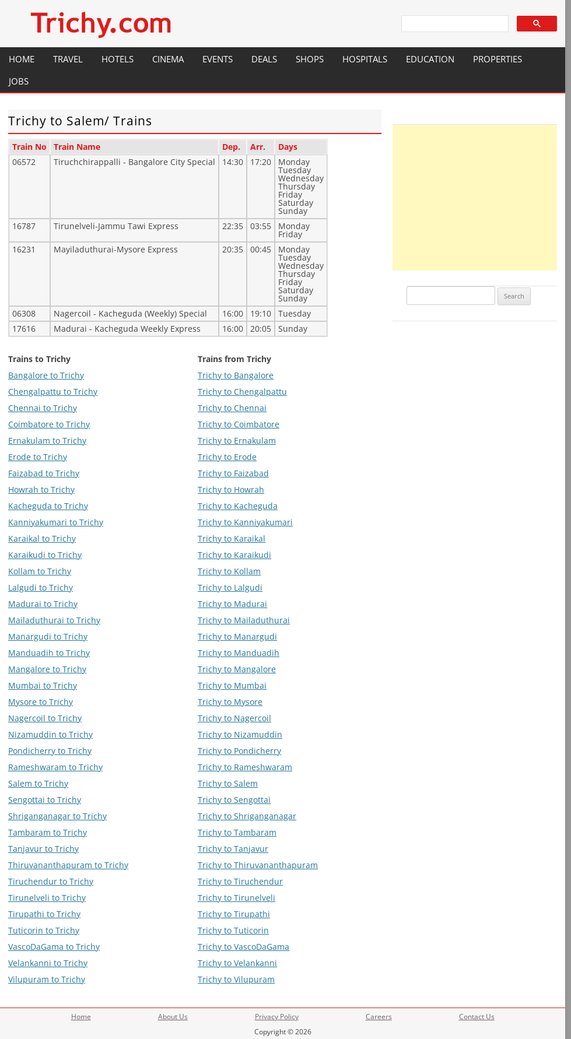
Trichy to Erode (227, 456)
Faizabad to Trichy (43, 473)
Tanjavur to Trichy (43, 848)
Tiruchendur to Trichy (50, 881)
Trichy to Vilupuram (236, 979)
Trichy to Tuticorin (233, 930)
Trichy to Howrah (231, 489)
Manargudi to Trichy (47, 636)
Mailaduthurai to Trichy (54, 620)
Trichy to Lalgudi (230, 587)
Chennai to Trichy (42, 407)
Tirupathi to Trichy (44, 913)
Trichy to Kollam (229, 571)
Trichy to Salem (228, 783)
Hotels (117, 59)
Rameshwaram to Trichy (55, 767)
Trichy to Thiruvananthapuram (258, 864)
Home (21, 59)
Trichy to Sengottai (234, 799)
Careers (379, 1017)
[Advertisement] (475, 198)
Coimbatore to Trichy (49, 424)
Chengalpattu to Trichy (52, 391)
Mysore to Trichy (40, 701)
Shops (310, 59)
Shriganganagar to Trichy (57, 816)
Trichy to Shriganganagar (247, 816)
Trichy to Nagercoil (234, 718)
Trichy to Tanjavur (233, 848)
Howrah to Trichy (41, 489)
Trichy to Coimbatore (238, 424)
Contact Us (477, 1017)
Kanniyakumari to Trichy (55, 522)
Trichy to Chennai (232, 407)
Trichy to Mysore (230, 701)
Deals (264, 59)
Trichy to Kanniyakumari (245, 522)
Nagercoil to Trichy (45, 718)
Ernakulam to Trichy (47, 440)
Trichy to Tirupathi (234, 913)
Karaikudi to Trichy (45, 554)
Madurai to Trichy (43, 603)
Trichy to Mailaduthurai (244, 620)
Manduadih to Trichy (49, 652)
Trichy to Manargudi (237, 636)
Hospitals (364, 59)
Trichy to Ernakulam (237, 440)
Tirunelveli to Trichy (47, 897)
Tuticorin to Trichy (43, 930)
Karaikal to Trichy (42, 538)
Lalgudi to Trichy (40, 587)
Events (217, 59)
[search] (453, 24)
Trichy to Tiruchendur (240, 881)
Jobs (19, 81)
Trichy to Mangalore (237, 669)
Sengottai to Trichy (44, 799)
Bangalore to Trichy (46, 375)
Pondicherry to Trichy (50, 750)
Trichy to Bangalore (236, 375)
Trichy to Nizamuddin (240, 734)
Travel (68, 59)
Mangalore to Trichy (47, 669)
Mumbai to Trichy (42, 685)
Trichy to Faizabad (233, 473)
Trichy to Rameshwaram (245, 767)
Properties (497, 59)
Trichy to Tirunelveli (236, 897)
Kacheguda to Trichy (48, 505)
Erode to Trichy (37, 456)
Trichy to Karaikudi (234, 554)
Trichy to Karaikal (231, 538)
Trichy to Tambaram (237, 832)
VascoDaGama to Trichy (54, 946)
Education (430, 59)
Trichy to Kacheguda (238, 505)
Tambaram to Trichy (47, 832)
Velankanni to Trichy (47, 962)
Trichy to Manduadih (238, 652)
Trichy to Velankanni (237, 962)
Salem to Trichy (38, 783)
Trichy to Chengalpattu (242, 391)
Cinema (168, 59)
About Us (173, 1017)
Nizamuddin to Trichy (50, 734)
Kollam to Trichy (39, 571)
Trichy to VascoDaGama (243, 946)
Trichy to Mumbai (232, 685)
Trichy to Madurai (232, 603)
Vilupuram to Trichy (46, 979)
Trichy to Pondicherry (239, 750)
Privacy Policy (277, 1017)
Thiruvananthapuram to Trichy (68, 864)
